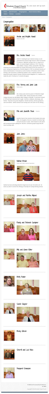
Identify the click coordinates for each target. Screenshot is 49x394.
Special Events (13, 11)
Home (5, 11)
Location (18, 14)
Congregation (23, 11)
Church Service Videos (35, 11)
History (11, 14)
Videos (5, 14)
